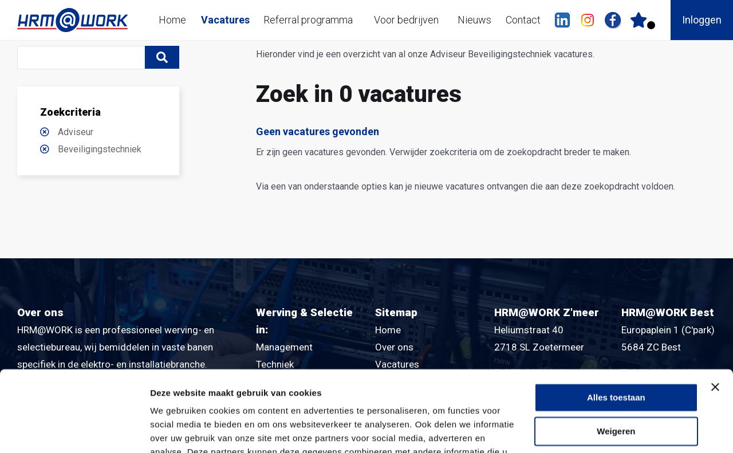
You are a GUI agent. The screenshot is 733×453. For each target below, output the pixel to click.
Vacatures (225, 20)
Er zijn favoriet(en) (651, 25)
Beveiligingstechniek (99, 149)
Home (172, 20)
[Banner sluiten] (715, 306)
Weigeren (616, 351)
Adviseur (75, 132)
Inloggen (702, 20)
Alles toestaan (616, 317)
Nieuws (474, 20)
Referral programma (308, 20)
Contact (523, 20)
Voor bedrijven (406, 20)
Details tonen (177, 430)
